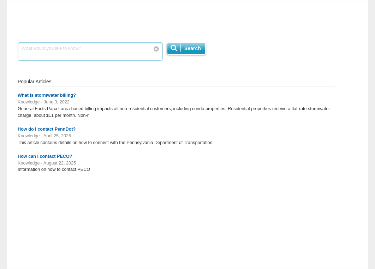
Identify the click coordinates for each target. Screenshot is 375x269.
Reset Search (156, 49)
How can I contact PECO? (45, 156)
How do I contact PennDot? (47, 129)
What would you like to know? (90, 51)
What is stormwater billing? (47, 95)
